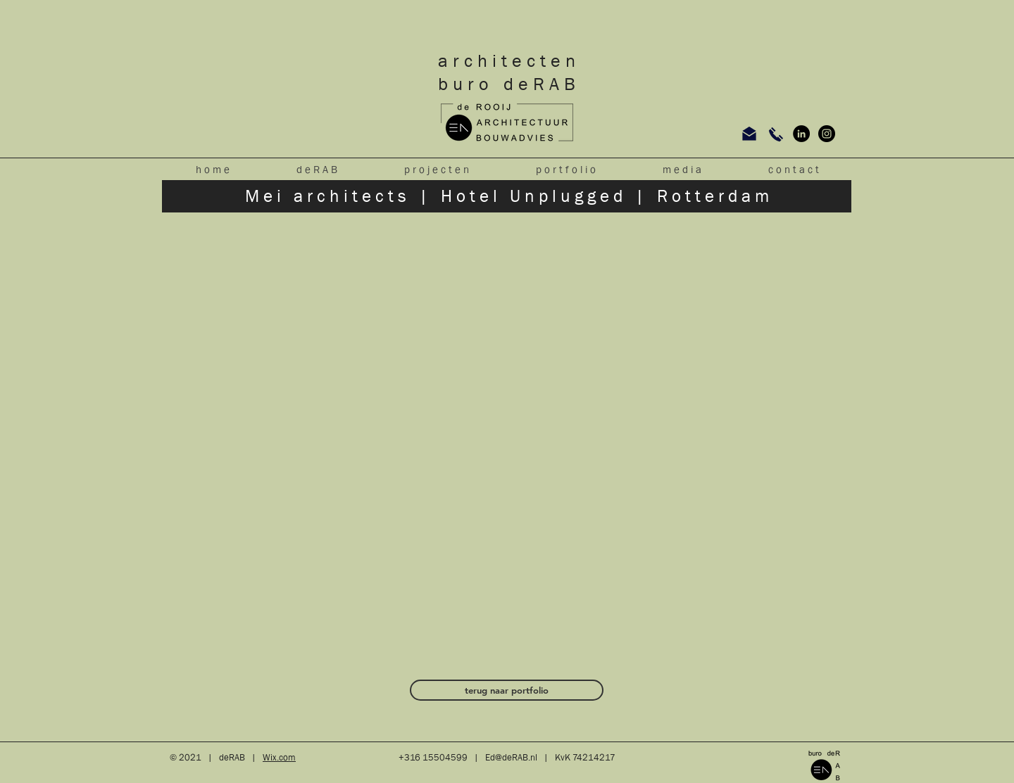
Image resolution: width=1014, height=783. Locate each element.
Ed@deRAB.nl (511, 757)
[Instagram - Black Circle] (826, 133)
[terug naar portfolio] (506, 690)
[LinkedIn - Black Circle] (801, 133)
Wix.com (279, 757)
